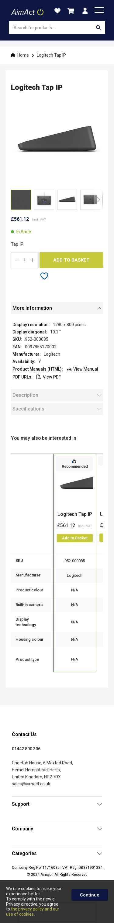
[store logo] (28, 10)
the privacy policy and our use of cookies (32, 912)
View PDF (48, 377)
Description (25, 395)
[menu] (99, 10)
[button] (44, 200)
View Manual (82, 369)
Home (23, 55)
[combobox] (57, 27)
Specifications (28, 409)
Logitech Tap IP (74, 514)
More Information (32, 308)
